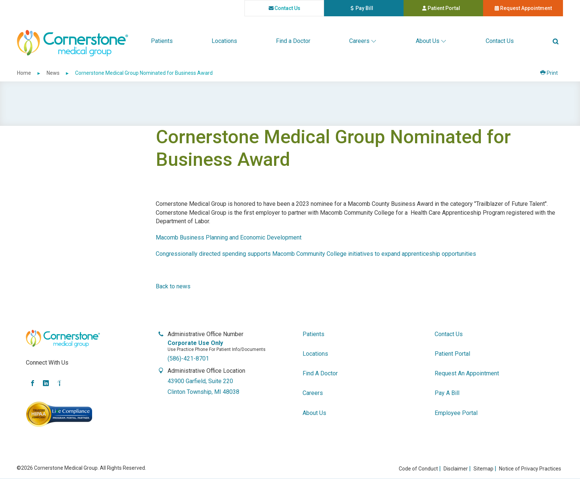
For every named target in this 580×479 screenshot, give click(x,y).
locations (315, 353)
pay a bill (447, 392)
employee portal (456, 412)
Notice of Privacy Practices (530, 469)
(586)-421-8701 (188, 358)
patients (313, 334)
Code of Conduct (418, 469)
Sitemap (483, 469)
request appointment (523, 7)
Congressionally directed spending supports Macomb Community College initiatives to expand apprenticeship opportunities (316, 253)
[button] (555, 41)
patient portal (452, 353)
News (53, 73)
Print (555, 73)
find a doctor (320, 373)
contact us (284, 7)
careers (313, 392)
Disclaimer (456, 469)
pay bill (377, 9)
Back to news (173, 286)
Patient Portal (452, 9)
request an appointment (467, 373)
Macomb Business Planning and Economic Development (228, 237)
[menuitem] (161, 41)
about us (314, 412)
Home (24, 73)
